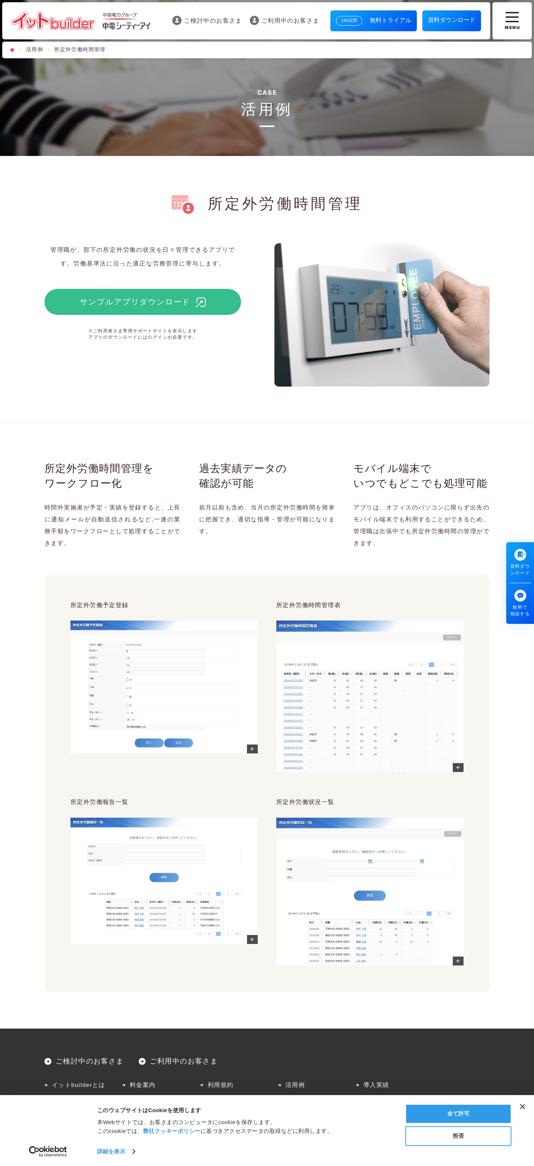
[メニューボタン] (512, 20)
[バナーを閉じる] (522, 1106)
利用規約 (221, 1085)
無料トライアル (373, 21)
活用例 (34, 49)
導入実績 (376, 1085)
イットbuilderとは (78, 1085)
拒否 (458, 1136)
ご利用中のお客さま (285, 20)
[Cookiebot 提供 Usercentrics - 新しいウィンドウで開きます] (48, 1151)
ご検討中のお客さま (207, 20)
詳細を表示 (111, 1151)
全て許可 (458, 1113)
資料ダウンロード (451, 20)
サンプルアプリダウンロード (135, 301)
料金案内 (143, 1085)
